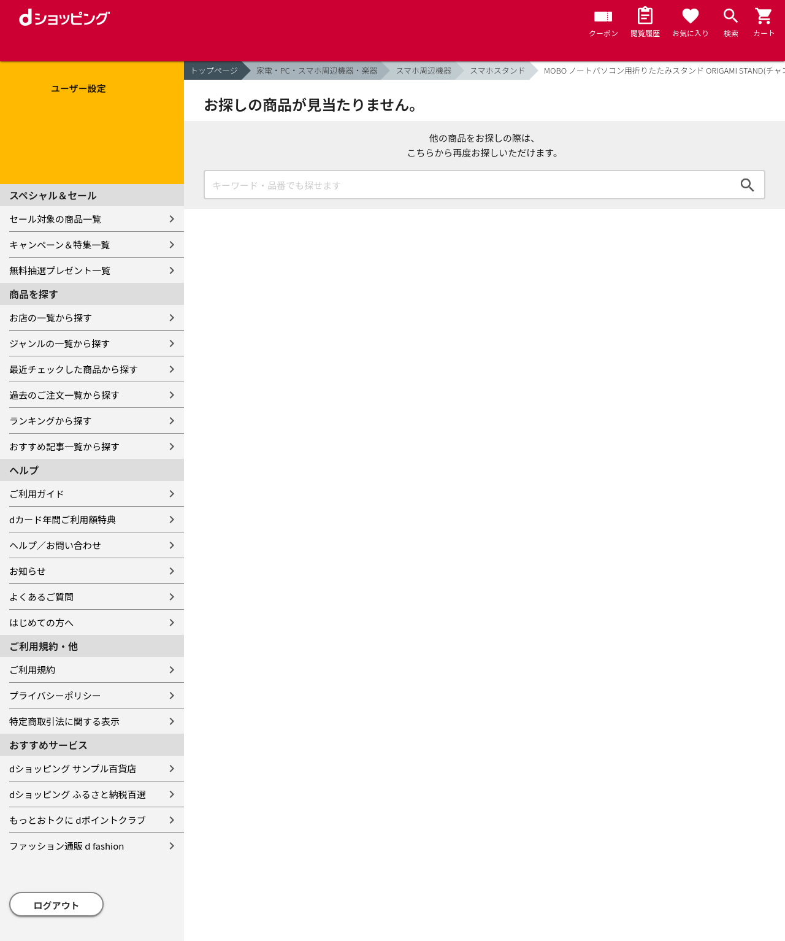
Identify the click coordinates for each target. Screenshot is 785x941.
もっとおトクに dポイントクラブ (77, 819)
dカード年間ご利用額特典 (62, 519)
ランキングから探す (50, 420)
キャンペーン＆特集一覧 (59, 244)
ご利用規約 (32, 669)
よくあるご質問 (41, 596)
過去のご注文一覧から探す (64, 394)
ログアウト (57, 905)
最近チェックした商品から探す (73, 369)
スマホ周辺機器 (423, 70)
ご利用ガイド (36, 493)
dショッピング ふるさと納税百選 (77, 794)
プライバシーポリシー (55, 695)
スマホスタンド (498, 70)
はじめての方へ (41, 622)
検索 (748, 185)
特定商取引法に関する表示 (64, 721)
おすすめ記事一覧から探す (64, 446)
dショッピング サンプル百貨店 (72, 768)
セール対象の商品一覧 (55, 218)
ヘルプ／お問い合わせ (55, 545)
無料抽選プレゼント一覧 (59, 270)
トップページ (214, 70)
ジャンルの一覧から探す (59, 343)
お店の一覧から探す (50, 317)
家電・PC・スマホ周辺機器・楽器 (317, 70)
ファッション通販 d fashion (66, 845)
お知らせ (27, 570)
